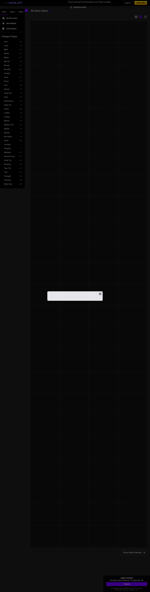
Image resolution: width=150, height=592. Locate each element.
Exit (137, 590)
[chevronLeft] (26, 10)
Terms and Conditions (128, 590)
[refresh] (49, 11)
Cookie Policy (133, 588)
